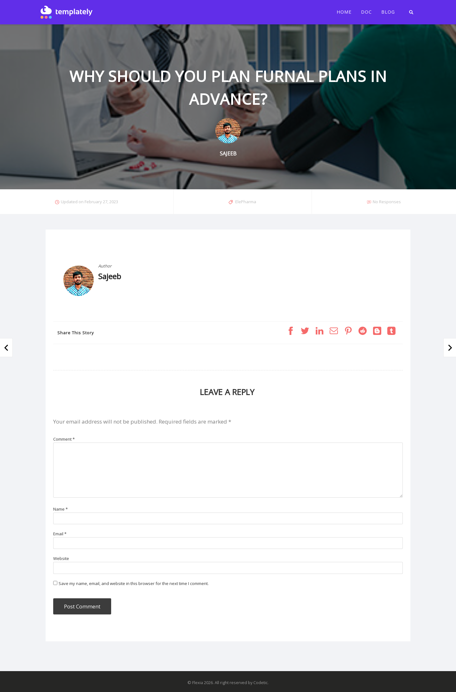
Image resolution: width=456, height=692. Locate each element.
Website (61, 558)
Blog (388, 12)
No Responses (387, 201)
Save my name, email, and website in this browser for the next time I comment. (134, 583)
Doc (366, 12)
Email (59, 534)
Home (344, 12)
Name (60, 509)
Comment (64, 439)
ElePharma (245, 201)
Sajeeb (109, 276)
